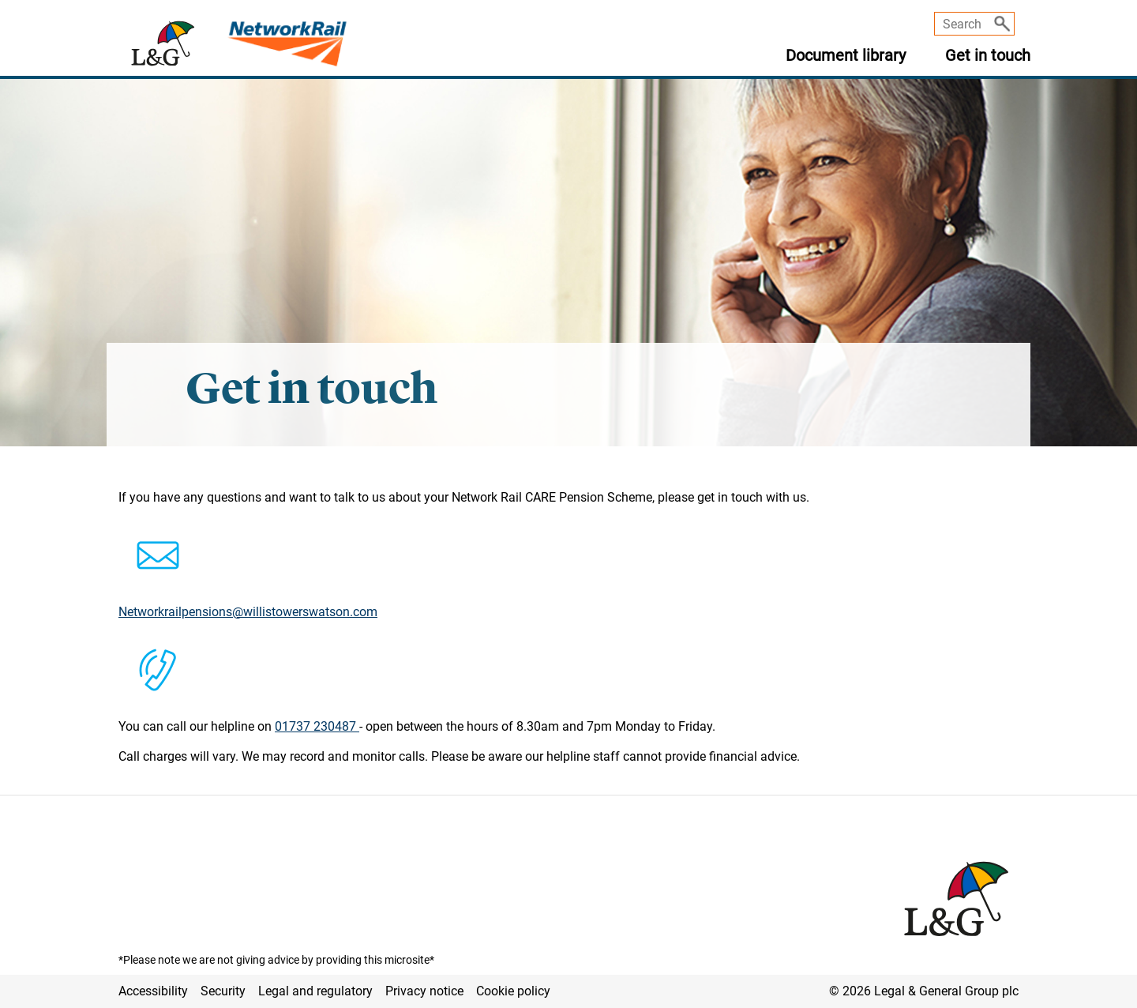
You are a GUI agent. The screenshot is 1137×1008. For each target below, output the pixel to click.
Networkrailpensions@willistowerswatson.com (247, 611)
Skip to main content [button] (8, 0)
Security (223, 991)
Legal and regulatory (315, 991)
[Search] (1002, 24)
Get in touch (987, 56)
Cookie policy (513, 991)
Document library (846, 56)
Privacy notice (424, 991)
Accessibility (153, 991)
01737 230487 (317, 726)
